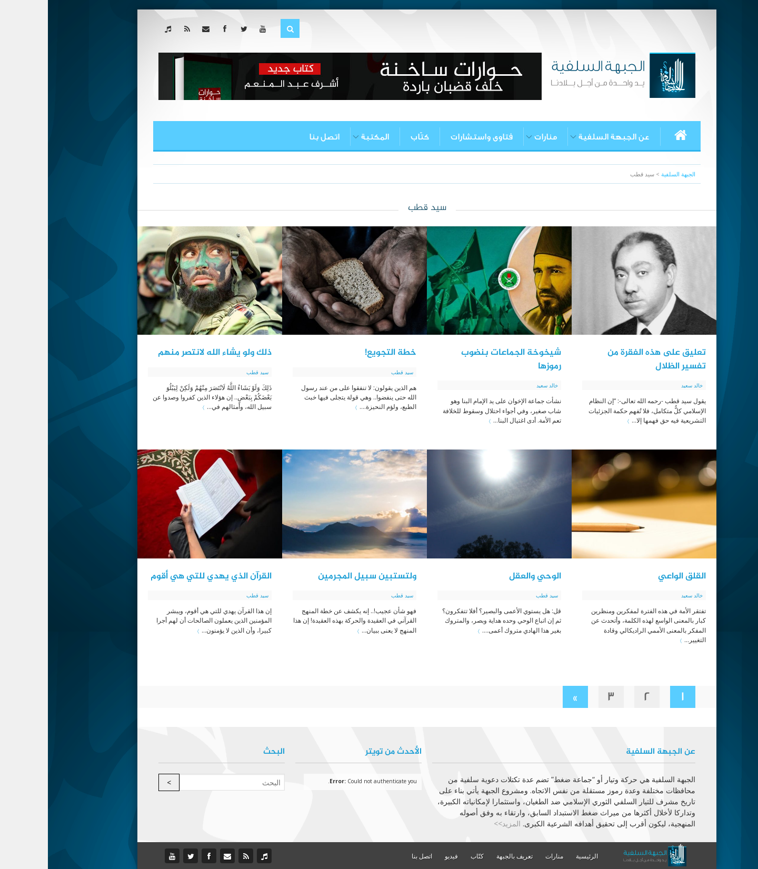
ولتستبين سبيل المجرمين (319, 576)
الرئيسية (539, 856)
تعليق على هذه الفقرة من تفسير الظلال (609, 359)
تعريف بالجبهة (466, 856)
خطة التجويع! (342, 352)
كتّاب (372, 137)
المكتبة (327, 137)
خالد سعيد (644, 385)
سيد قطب (354, 372)
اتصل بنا (276, 137)
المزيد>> (459, 823)
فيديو (403, 856)
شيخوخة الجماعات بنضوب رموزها (463, 359)
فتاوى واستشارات (434, 137)
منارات (497, 137)
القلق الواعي (634, 576)
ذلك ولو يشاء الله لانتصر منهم (167, 352)
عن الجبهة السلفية (566, 137)
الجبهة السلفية (630, 174)
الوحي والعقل (487, 576)
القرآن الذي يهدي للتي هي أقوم (163, 576)
